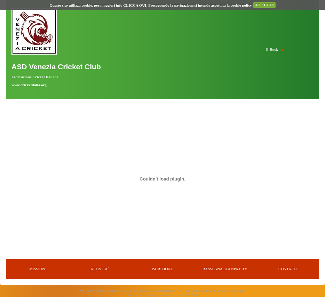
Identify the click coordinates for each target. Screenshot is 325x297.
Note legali (238, 290)
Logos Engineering (155, 295)
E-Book (272, 49)
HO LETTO (264, 5)
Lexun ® (175, 295)
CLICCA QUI (134, 5)
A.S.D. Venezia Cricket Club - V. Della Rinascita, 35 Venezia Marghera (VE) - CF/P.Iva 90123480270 (150, 290)
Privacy (223, 290)
